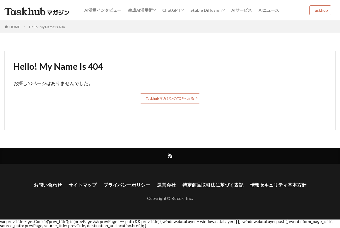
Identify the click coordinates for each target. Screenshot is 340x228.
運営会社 (166, 185)
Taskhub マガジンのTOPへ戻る (170, 98)
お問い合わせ (48, 185)
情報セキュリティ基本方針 (278, 185)
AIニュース (269, 10)
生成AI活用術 (140, 10)
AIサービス (241, 10)
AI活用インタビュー (102, 10)
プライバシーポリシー (126, 185)
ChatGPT (171, 10)
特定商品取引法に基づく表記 (212, 185)
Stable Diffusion (206, 10)
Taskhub (320, 10)
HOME (14, 27)
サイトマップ (83, 185)
